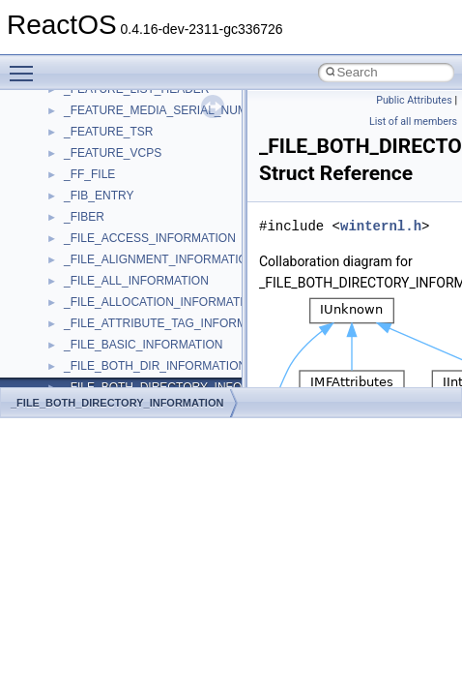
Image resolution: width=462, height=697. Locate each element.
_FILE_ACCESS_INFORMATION (150, 238)
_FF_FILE (89, 174)
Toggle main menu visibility (26, 65)
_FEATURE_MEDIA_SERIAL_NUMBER (168, 110)
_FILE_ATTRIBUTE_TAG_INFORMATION (172, 323)
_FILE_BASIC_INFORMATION (143, 344)
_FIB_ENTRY (98, 195)
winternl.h (380, 226)
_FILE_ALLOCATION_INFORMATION (162, 302)
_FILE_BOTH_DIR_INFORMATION (155, 366)
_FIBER (84, 217)
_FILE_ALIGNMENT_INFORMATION (159, 259)
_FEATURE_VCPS (112, 153)
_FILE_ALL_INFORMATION (136, 281)
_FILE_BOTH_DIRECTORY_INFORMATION (117, 403)
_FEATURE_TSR (108, 131)
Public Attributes (414, 100)
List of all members (413, 121)
